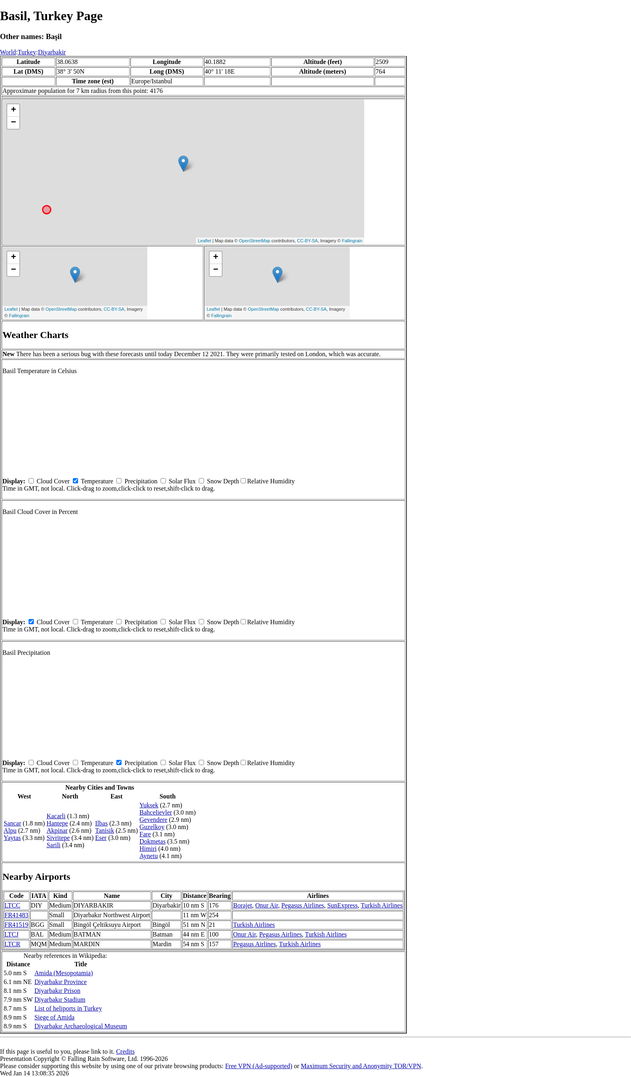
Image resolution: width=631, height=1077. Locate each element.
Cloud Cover (53, 481)
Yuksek (149, 805)
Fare (145, 834)
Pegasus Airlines (302, 905)
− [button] (13, 123)
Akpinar (57, 830)
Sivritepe (58, 837)
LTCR (12, 944)
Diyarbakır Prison (57, 990)
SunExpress (342, 905)
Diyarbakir (52, 52)
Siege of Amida (54, 1017)
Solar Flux (182, 481)
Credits (125, 1051)
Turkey (27, 52)
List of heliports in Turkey (68, 1008)
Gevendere (153, 819)
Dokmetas (153, 841)
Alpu (10, 830)
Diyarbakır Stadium (59, 999)
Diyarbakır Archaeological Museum (80, 1026)
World (8, 52)
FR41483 (16, 915)
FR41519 (16, 924)
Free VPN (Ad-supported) (258, 1066)
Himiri (148, 848)
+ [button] (13, 110)
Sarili (54, 845)
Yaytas (12, 837)
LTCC (12, 905)
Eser (101, 837)
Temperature (97, 481)
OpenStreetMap (254, 240)
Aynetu (149, 855)
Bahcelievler (156, 812)
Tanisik (104, 830)
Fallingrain (352, 240)
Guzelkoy (152, 826)
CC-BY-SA (307, 240)
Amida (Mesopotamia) (63, 973)
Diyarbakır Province (60, 981)
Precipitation (140, 481)
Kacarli (56, 816)
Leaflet (204, 240)
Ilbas (101, 823)
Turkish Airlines (381, 905)
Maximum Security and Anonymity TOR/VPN (361, 1066)
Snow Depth (223, 481)
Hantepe (57, 823)
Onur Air (266, 905)
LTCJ (11, 934)
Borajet (242, 905)
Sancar (12, 823)
